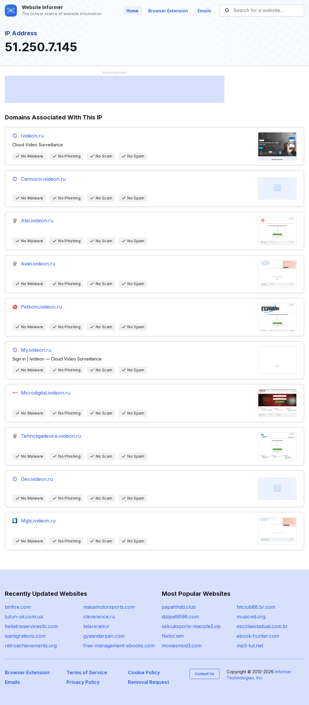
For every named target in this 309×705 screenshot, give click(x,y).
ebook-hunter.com (258, 636)
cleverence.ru (99, 617)
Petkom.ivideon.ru (41, 307)
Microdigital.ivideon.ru (45, 393)
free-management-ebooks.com (118, 646)
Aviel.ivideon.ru (38, 264)
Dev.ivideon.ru (37, 479)
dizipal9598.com (180, 617)
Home (132, 10)
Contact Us (204, 674)
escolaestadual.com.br (262, 626)
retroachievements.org (31, 646)
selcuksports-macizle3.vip (191, 626)
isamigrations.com (25, 636)
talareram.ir (96, 626)
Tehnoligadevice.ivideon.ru (51, 436)
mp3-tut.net (250, 646)
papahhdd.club (179, 607)
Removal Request (148, 682)
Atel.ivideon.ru (37, 221)
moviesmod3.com (182, 646)
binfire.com (17, 607)
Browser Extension (168, 10)
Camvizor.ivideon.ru (43, 179)
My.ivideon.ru (36, 350)
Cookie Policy (144, 672)
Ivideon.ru (32, 136)
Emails (204, 10)
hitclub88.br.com (256, 607)
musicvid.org (251, 617)
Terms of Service (86, 672)
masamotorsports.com (109, 607)
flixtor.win (173, 636)
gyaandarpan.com (104, 636)
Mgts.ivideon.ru (38, 521)
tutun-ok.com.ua (24, 617)
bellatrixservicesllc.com (31, 626)
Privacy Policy (83, 682)
